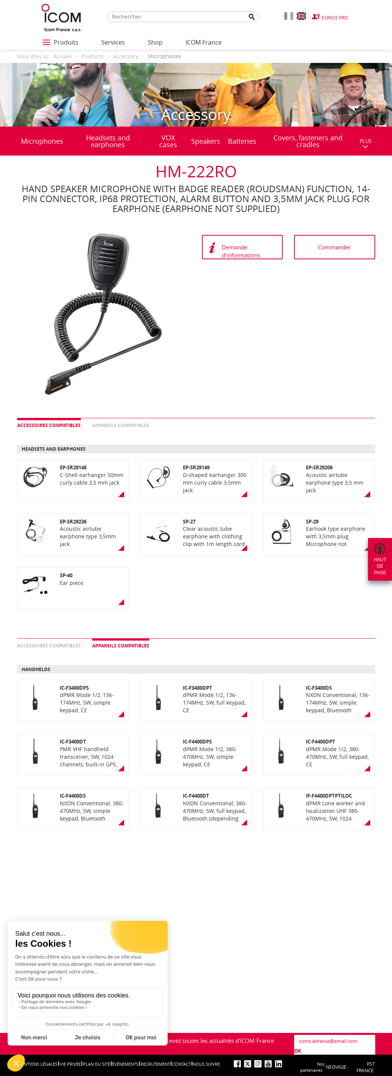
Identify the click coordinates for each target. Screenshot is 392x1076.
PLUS (365, 143)
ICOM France (204, 42)
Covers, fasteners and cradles (308, 141)
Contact (181, 1064)
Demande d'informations (241, 251)
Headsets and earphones (108, 141)
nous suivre (206, 1064)
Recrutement (155, 1064)
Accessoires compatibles (49, 425)
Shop (155, 42)
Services (113, 42)
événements (125, 1064)
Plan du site (96, 1064)
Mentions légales (38, 1064)
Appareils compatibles (120, 425)
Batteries (242, 141)
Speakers (205, 141)
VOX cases (168, 141)
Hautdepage (380, 566)
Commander (334, 247)
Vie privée (70, 1064)
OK (297, 1050)
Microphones (42, 141)
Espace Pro (335, 17)
